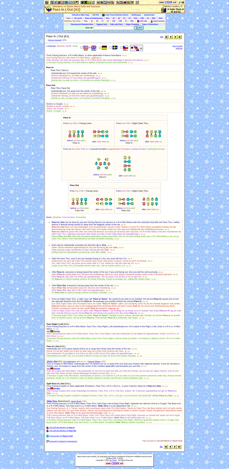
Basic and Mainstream (94, 18)
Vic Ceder (113, 460)
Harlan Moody (76, 401)
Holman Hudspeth (55, 40)
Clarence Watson (94, 361)
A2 (119, 18)
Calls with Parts (116, 24)
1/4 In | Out (52, 361)
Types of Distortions (150, 24)
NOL (154, 18)
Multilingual (136, 15)
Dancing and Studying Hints (82, 24)
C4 (148, 18)
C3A (135, 18)
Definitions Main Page (80, 15)
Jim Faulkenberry (69, 361)
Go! (138, 27)
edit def (179, 48)
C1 (124, 18)
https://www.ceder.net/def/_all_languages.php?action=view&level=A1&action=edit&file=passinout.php (114, 456)
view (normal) (177, 46)
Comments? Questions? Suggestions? (61, 441)
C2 (130, 18)
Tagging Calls (101, 24)
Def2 (160, 18)
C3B (142, 18)
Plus (108, 18)
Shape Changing (132, 24)
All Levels (78, 18)
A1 (114, 18)
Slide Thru (52, 401)
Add (53, 331)
